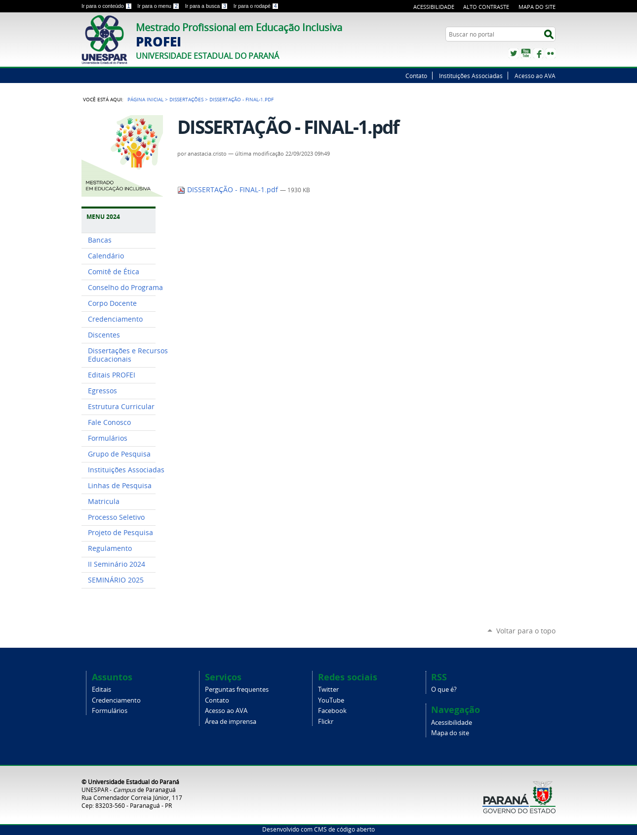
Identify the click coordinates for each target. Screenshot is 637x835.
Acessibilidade (433, 6)
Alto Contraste (486, 6)
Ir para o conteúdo (107, 6)
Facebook (538, 53)
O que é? (444, 689)
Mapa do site (537, 6)
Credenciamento (116, 700)
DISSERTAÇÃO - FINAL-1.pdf (228, 189)
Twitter (513, 53)
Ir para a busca (207, 6)
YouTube (526, 53)
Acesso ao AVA (535, 76)
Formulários (109, 711)
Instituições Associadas (471, 76)
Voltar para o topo (526, 630)
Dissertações (186, 99)
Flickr (551, 53)
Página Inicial (145, 99)
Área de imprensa (230, 721)
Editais (101, 689)
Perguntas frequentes (237, 689)
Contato (416, 76)
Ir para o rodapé (256, 6)
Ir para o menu (159, 6)
